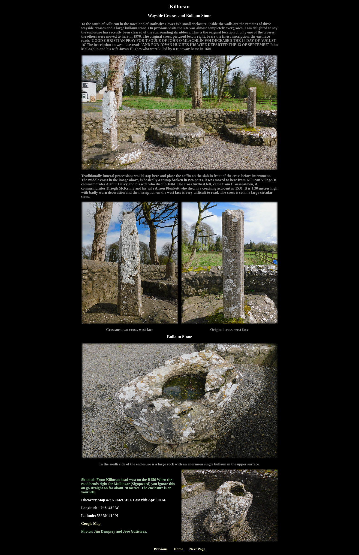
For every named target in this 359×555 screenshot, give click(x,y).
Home (178, 549)
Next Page (197, 549)
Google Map (91, 523)
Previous (160, 549)
